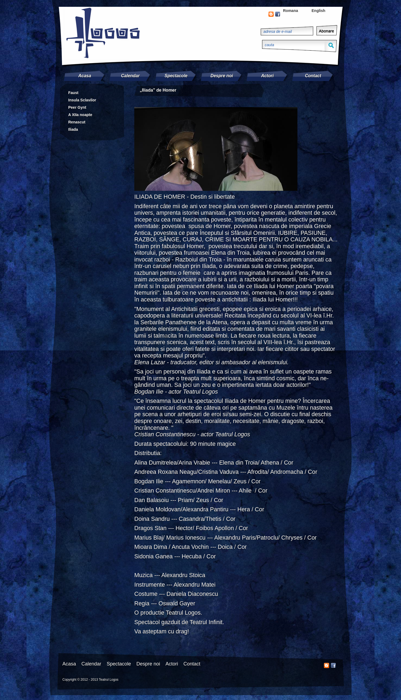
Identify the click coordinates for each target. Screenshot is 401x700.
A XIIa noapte (80, 115)
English (318, 10)
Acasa (84, 75)
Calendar (130, 75)
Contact (313, 75)
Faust (73, 93)
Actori (267, 75)
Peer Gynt (77, 107)
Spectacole (175, 75)
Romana (290, 10)
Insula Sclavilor (82, 100)
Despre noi (221, 75)
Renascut (76, 122)
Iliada (73, 129)
